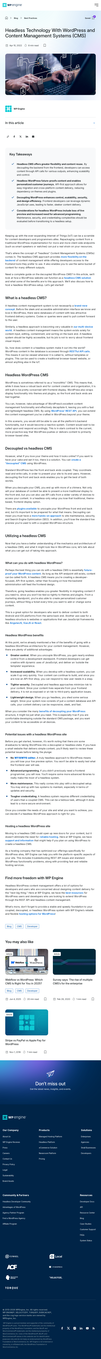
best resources (74, 892)
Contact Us (7, 1159)
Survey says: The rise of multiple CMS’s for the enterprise (72, 981)
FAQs (82, 1235)
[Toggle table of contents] (94, 123)
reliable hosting (49, 836)
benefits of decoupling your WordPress (62, 711)
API (81, 1207)
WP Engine (19, 108)
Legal (5, 1170)
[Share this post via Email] (33, 136)
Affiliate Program (10, 1224)
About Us (7, 1136)
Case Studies (85, 1224)
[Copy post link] (8, 136)
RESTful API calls (79, 351)
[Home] (12, 5)
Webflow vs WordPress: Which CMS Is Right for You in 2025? (24, 981)
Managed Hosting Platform (50, 1136)
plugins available (27, 508)
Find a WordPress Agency (14, 1218)
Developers (86, 1153)
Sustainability (8, 1175)
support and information (19, 840)
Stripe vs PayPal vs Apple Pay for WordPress (25, 1042)
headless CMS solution (77, 277)
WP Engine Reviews (11, 1142)
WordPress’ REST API (64, 410)
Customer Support (88, 1229)
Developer (32, 926)
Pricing (42, 1159)
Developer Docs (87, 1201)
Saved (90, 18)
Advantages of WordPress (14, 1207)
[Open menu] (96, 5)
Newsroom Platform (47, 1153)
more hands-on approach (46, 515)
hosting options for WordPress (37, 913)
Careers (6, 1153)
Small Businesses (88, 1148)
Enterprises (86, 1136)
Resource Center (87, 1213)
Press (5, 1148)
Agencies (85, 1142)
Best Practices (30, 18)
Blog (16, 18)
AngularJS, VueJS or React (25, 623)
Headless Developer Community (17, 1201)
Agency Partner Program (13, 1213)
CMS (19, 926)
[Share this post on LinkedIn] (26, 136)
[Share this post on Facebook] (14, 136)
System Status (86, 1240)
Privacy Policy (9, 1164)
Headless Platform (47, 1142)
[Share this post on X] (20, 136)
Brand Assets (8, 1181)
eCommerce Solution (48, 1148)
